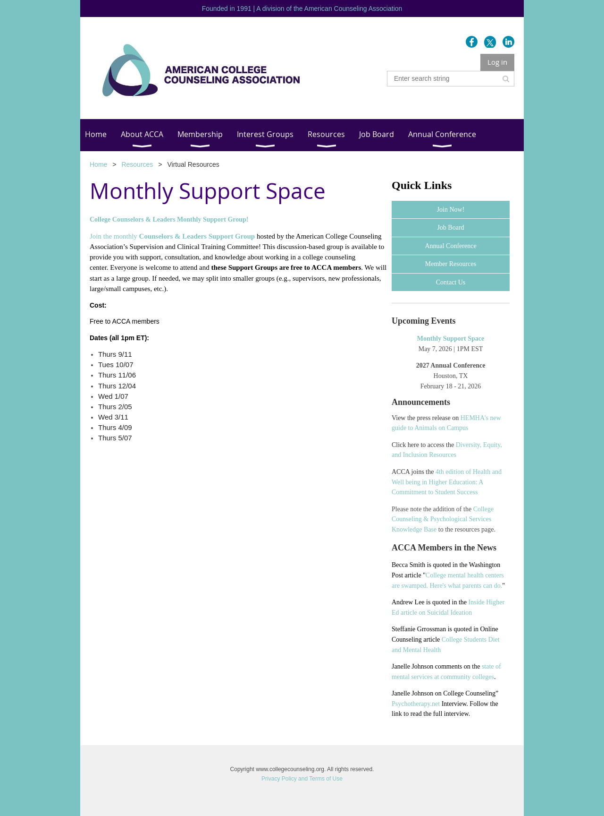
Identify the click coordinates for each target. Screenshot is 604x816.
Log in (497, 62)
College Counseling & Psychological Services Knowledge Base (443, 519)
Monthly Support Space (450, 338)
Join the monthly (172, 236)
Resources (137, 164)
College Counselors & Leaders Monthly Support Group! (169, 219)
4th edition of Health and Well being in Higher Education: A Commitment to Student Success (447, 482)
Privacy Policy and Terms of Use (302, 778)
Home (98, 164)
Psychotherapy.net (416, 703)
